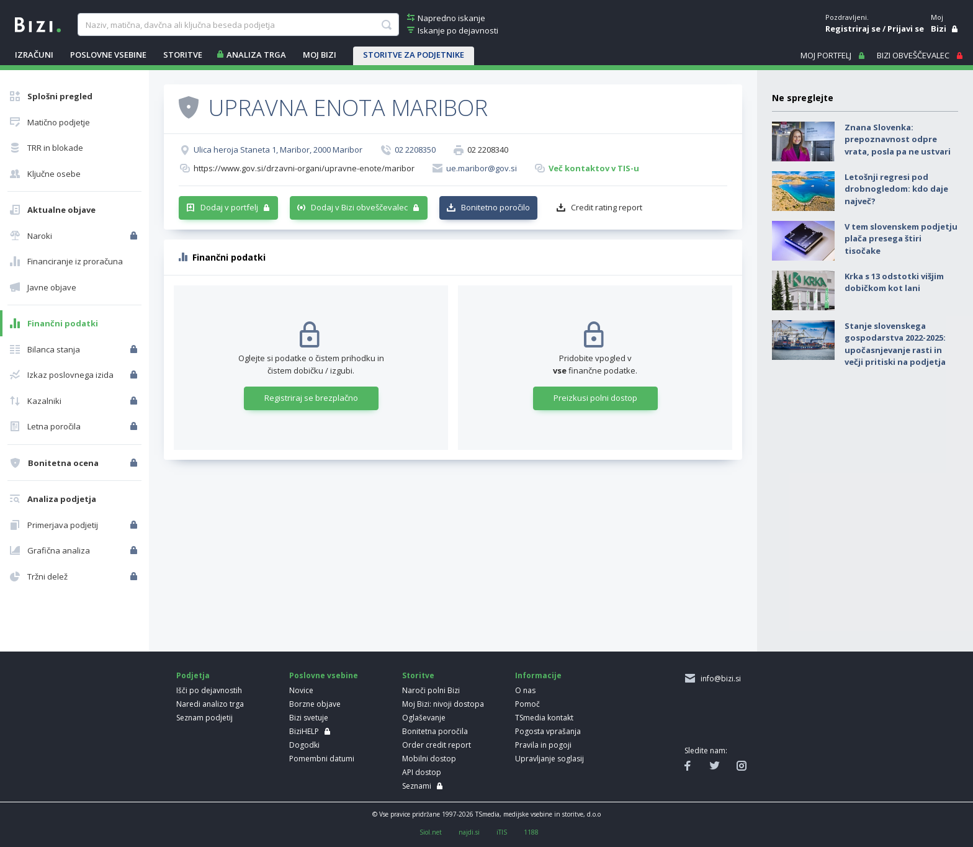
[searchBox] (238, 25)
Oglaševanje (424, 717)
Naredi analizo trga (210, 704)
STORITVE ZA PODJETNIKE (413, 54)
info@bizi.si (719, 678)
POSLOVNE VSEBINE (108, 54)
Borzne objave (315, 704)
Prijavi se (905, 28)
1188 (531, 832)
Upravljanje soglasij (549, 758)
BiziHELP (304, 731)
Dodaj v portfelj (229, 207)
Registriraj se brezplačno (311, 397)
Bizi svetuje (308, 717)
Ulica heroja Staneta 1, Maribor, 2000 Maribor (278, 149)
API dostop (421, 772)
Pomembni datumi (321, 758)
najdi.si (469, 832)
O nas (525, 690)
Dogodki (304, 745)
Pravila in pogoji (543, 745)
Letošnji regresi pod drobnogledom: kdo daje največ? (896, 189)
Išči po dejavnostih (209, 690)
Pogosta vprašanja (548, 731)
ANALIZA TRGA (256, 54)
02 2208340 (487, 149)
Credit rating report (606, 207)
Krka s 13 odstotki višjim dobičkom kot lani (894, 282)
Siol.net (430, 832)
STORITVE (182, 54)
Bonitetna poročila (435, 731)
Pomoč (527, 704)
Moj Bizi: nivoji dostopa (443, 704)
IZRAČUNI (34, 54)
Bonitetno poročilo (495, 207)
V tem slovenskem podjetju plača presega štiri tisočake (901, 238)
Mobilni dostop (429, 758)
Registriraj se (853, 28)
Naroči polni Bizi (431, 690)
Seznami (416, 786)
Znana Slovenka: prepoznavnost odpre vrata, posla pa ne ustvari (898, 139)
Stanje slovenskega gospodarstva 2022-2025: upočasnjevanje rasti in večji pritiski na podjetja (895, 344)
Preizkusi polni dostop (595, 397)
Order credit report (436, 745)
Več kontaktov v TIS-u (594, 168)
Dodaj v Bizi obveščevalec (359, 207)
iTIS (501, 832)
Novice (301, 690)
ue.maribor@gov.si (481, 168)
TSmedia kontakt (544, 717)
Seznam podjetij (204, 717)
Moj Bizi (319, 54)
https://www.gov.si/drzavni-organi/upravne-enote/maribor (304, 168)
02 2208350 (415, 149)
